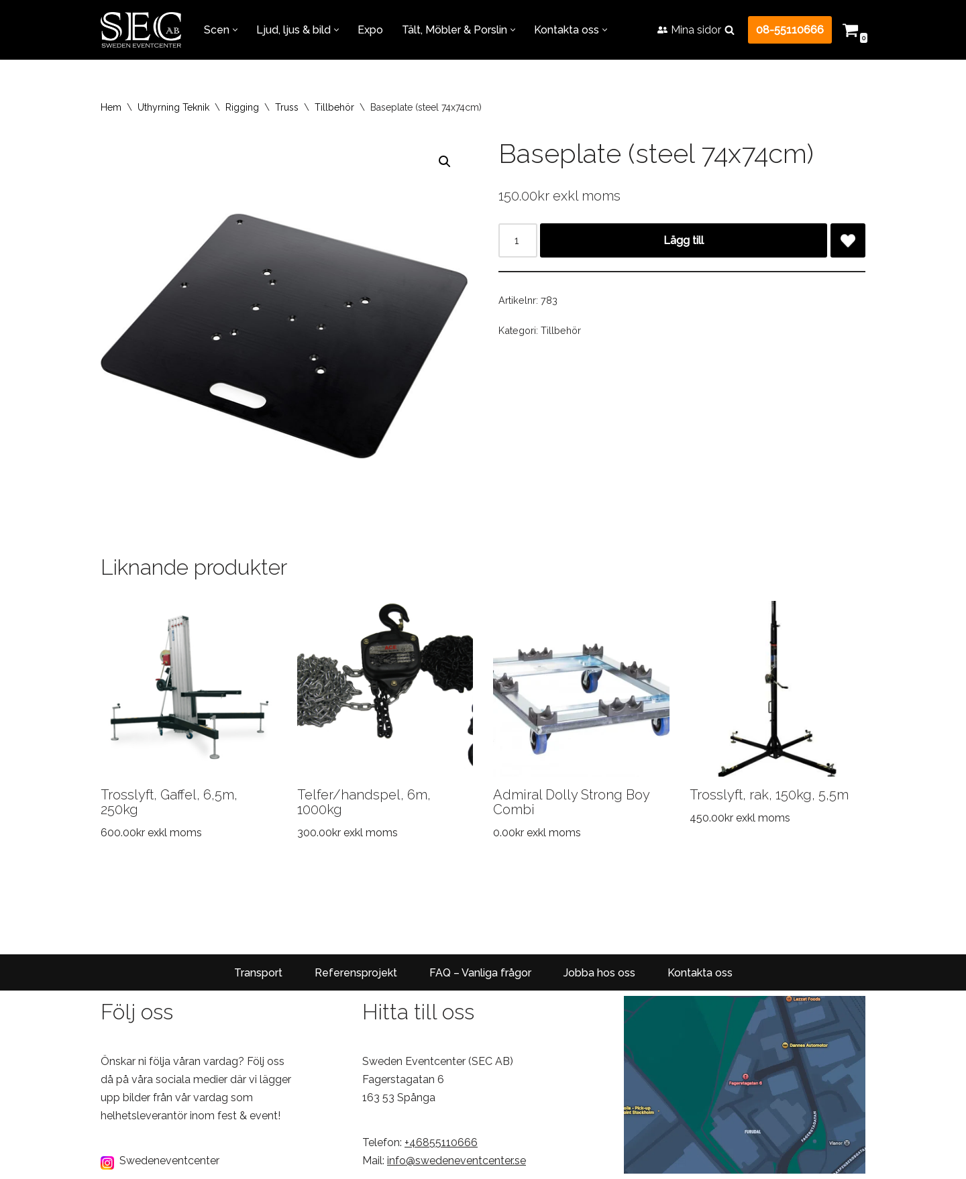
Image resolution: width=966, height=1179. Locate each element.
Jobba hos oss (599, 972)
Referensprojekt (356, 972)
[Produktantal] (517, 240)
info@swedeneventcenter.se (456, 1161)
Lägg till (683, 240)
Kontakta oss (700, 972)
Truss (287, 107)
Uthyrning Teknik (173, 107)
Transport (258, 972)
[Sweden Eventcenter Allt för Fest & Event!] (141, 30)
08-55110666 (790, 29)
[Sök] (729, 30)
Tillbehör (334, 107)
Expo (370, 29)
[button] (235, 29)
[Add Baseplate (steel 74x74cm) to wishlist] (847, 240)
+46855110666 (441, 1143)
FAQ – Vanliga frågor (480, 972)
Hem (111, 107)
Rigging (242, 107)
